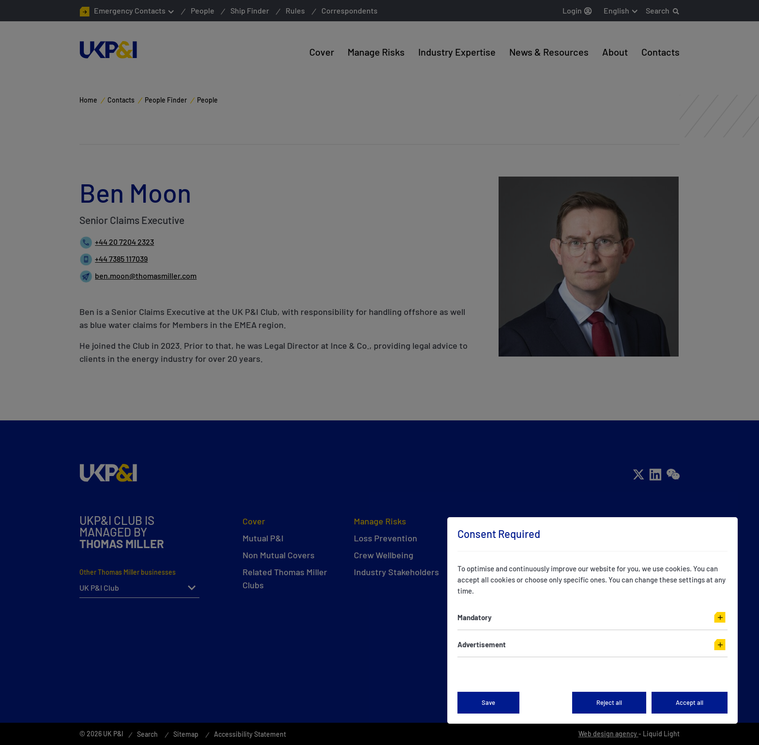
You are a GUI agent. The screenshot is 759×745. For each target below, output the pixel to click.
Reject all (609, 702)
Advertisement (481, 644)
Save (488, 702)
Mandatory (474, 617)
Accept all (689, 702)
